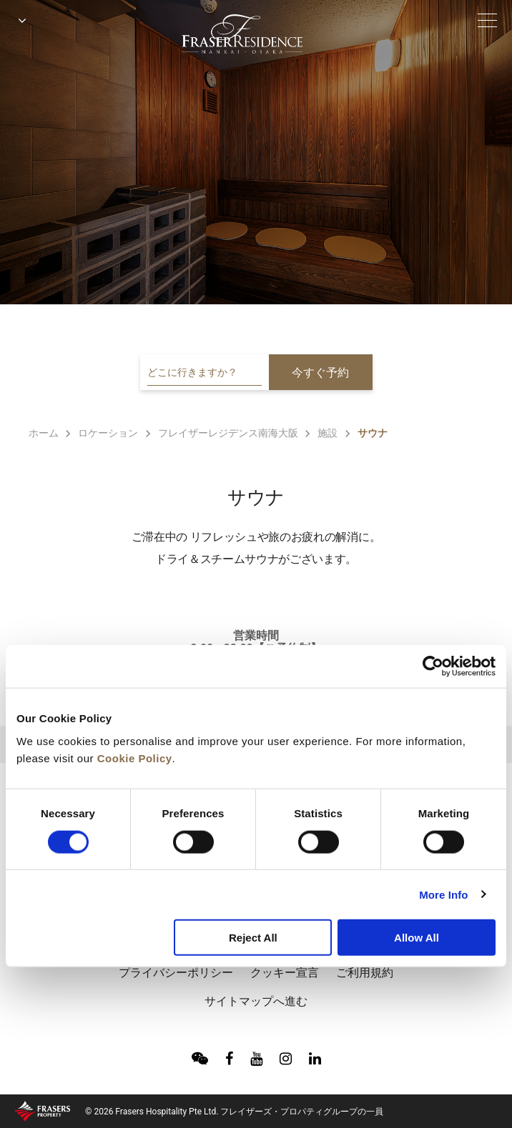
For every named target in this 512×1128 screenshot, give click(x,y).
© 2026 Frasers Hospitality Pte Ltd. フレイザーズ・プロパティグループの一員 (234, 1112)
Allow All (416, 938)
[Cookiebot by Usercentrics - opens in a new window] (433, 666)
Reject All (253, 938)
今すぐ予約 (320, 372)
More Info (443, 894)
